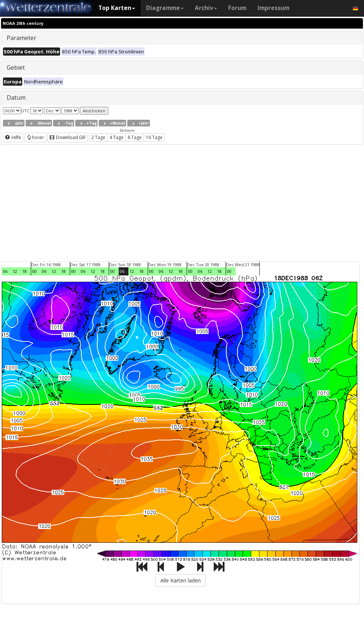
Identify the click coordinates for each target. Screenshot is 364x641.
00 (34, 271)
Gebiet (16, 67)
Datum (16, 97)
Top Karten (116, 8)
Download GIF (68, 137)
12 (15, 271)
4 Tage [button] (116, 137)
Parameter (21, 38)
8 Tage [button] (135, 137)
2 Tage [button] (98, 137)
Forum (237, 8)
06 (5, 271)
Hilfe (13, 137)
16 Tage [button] (154, 137)
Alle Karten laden (180, 580)
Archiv (206, 8)
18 (24, 271)
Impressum (273, 8)
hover (35, 137)
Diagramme (165, 8)
